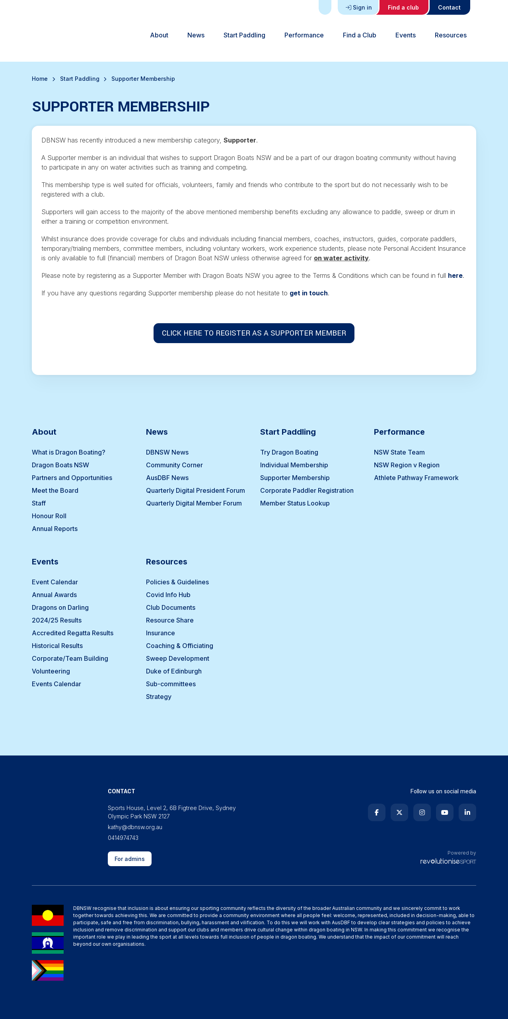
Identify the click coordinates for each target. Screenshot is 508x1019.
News (195, 35)
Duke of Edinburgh (174, 671)
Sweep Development (177, 658)
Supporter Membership (295, 478)
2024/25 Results (57, 620)
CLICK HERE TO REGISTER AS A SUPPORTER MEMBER (254, 333)
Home (40, 78)
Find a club (403, 7)
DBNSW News (167, 452)
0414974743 (123, 837)
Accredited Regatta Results (72, 633)
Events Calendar (56, 684)
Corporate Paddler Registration (307, 490)
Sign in (359, 7)
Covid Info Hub (168, 595)
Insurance (160, 633)
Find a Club (359, 35)
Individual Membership (294, 465)
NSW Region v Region (407, 465)
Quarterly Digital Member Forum (194, 503)
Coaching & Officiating (179, 646)
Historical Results (57, 646)
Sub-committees (171, 684)
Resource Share (170, 620)
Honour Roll (49, 516)
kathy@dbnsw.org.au (135, 827)
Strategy (158, 697)
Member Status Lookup (295, 503)
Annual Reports (55, 529)
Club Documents (170, 607)
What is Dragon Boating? (68, 452)
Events (405, 35)
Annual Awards (54, 595)
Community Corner (174, 465)
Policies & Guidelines (177, 582)
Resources (451, 35)
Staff (39, 503)
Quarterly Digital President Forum (195, 490)
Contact (449, 7)
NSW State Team (399, 452)
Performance (304, 35)
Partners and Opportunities (72, 478)
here (455, 275)
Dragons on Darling (60, 607)
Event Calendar (55, 582)
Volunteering (51, 671)
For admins (130, 858)
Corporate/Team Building (70, 658)
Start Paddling (244, 35)
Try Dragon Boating (289, 452)
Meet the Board (55, 490)
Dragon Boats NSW (60, 465)
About (159, 35)
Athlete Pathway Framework (416, 478)
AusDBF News (167, 478)
